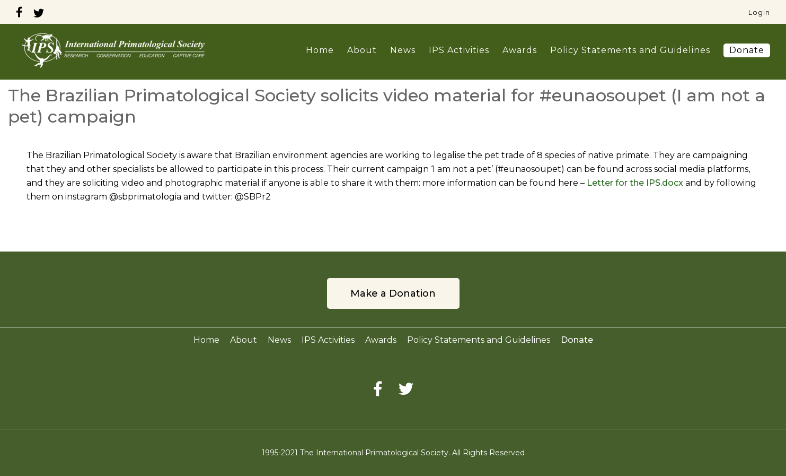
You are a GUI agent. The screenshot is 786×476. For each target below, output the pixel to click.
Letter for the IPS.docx (635, 183)
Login (759, 12)
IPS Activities (459, 50)
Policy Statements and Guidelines (630, 50)
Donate (746, 50)
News (403, 50)
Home (320, 50)
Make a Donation (393, 293)
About (362, 50)
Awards (519, 50)
